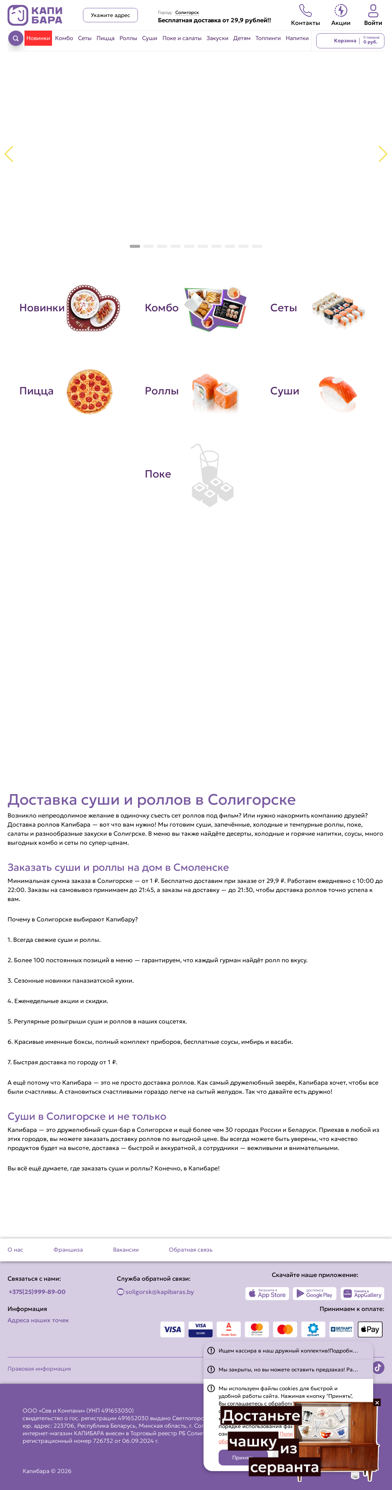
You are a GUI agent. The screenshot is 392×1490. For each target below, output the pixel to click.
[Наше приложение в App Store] (267, 1293)
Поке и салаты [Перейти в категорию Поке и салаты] (182, 38)
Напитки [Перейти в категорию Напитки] (297, 38)
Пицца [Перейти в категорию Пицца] (105, 38)
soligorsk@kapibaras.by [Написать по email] (160, 1291)
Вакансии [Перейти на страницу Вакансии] (126, 1249)
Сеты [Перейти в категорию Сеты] (85, 38)
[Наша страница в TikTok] (378, 1367)
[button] (135, 246)
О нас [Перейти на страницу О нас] (15, 1249)
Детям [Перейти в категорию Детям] (242, 38)
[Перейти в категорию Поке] (196, 474)
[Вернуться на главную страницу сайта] (35, 15)
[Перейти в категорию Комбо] (196, 308)
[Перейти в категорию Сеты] (322, 308)
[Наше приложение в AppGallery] (362, 1293)
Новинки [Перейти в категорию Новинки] (38, 38)
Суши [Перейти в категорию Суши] (149, 38)
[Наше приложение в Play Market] (315, 1293)
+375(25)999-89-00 (37, 1291)
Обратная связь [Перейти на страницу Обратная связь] (191, 1249)
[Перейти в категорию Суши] (322, 391)
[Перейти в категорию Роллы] (196, 391)
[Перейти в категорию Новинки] (71, 308)
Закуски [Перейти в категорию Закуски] (217, 38)
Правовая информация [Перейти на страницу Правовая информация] (39, 1368)
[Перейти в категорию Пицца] (71, 391)
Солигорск (187, 12)
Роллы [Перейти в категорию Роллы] (128, 38)
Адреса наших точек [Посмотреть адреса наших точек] (38, 1320)
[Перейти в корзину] (350, 40)
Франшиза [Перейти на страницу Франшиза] (68, 1249)
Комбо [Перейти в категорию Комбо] (64, 38)
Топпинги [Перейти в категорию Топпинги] (268, 38)
